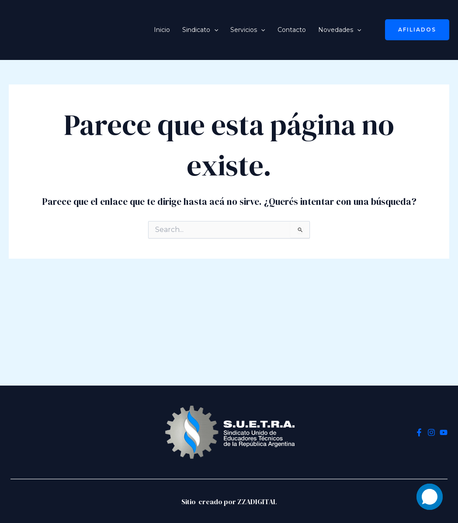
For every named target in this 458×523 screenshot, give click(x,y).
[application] (214, 29)
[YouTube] (444, 432)
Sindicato (200, 29)
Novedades (339, 29)
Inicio (162, 30)
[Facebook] (419, 432)
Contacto (292, 30)
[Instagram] (431, 432)
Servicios (247, 29)
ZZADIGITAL (257, 501)
